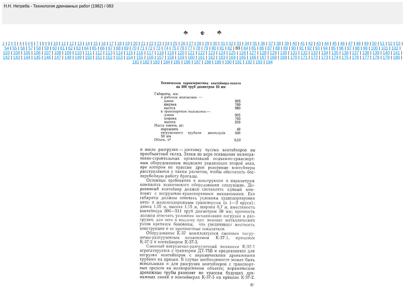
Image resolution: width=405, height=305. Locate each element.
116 (139, 53)
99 (365, 48)
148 (68, 57)
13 (79, 43)
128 (263, 53)
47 (350, 43)
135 (334, 53)
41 (302, 43)
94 (325, 48)
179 (386, 57)
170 (293, 57)
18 (119, 43)
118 (160, 53)
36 (262, 43)
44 (326, 43)
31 (223, 43)
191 (238, 62)
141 (396, 53)
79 (206, 48)
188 (207, 62)
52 (390, 43)
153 (119, 57)
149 (78, 57)
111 (88, 53)
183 (156, 62)
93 (317, 48)
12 (71, 43)
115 (129, 53)
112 (98, 53)
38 (278, 43)
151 (98, 57)
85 (253, 48)
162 (211, 57)
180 (396, 57)
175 (345, 57)
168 (273, 57)
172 (314, 57)
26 (183, 43)
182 (146, 62)
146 (47, 57)
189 (217, 62)
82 (230, 48)
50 (374, 43)
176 (355, 57)
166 (252, 57)
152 (109, 57)
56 (22, 48)
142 (6, 57)
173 (324, 57)
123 (211, 53)
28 (199, 43)
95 (333, 48)
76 (182, 48)
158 (170, 57)
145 (37, 57)
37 (270, 43)
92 (309, 48)
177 (365, 57)
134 (324, 53)
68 (118, 48)
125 (232, 53)
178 (375, 57)
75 (174, 48)
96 (341, 48)
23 (159, 43)
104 (16, 53)
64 (86, 48)
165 (242, 57)
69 (126, 48)
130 (283, 53)
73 (158, 48)
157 (160, 57)
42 (310, 43)
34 (247, 43)
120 (180, 53)
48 (358, 43)
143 (16, 57)
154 (129, 57)
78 (198, 48)
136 (345, 53)
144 (27, 57)
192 (248, 62)
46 (342, 43)
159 (180, 57)
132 (304, 53)
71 (142, 48)
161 (201, 57)
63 (78, 48)
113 (109, 53)
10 (55, 43)
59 (46, 48)
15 (95, 43)
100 (374, 48)
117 (150, 53)
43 (318, 43)
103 (6, 53)
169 (283, 57)
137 (355, 53)
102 (395, 48)
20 (135, 43)
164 (232, 57)
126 (242, 53)
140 (386, 53)
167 (263, 57)
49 (366, 43)
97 (349, 48)
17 (111, 43)
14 (87, 43)
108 (57, 53)
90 (293, 48)
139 (375, 53)
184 (166, 62)
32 (231, 43)
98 (357, 48)
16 (103, 43)
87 (269, 48)
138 (365, 53)
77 (190, 48)
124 (222, 53)
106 (37, 53)
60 (54, 48)
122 (201, 53)
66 (102, 48)
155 (139, 57)
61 (62, 48)
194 (269, 62)
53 (398, 43)
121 (191, 53)
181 (135, 62)
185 (176, 62)
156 (150, 57)
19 (127, 43)
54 (6, 48)
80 (214, 48)
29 (207, 43)
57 (30, 48)
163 (222, 57)
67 (110, 48)
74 (166, 48)
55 (14, 48)
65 (94, 48)
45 (334, 43)
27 (191, 43)
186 (187, 62)
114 (119, 53)
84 (246, 48)
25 (175, 43)
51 (382, 43)
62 (70, 48)
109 (68, 53)
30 (215, 43)
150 (88, 57)
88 (277, 48)
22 (151, 43)
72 (150, 48)
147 (57, 57)
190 (228, 62)
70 (134, 48)
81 (222, 48)
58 (38, 48)
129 (273, 53)
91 (301, 48)
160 (191, 57)
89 (285, 48)
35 (255, 43)
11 (63, 43)
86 (261, 48)
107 (47, 53)
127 (252, 53)
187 (197, 62)
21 (143, 43)
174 (334, 57)
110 (78, 53)
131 (293, 53)
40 (294, 43)
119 (170, 53)
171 (304, 57)
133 (314, 53)
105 (27, 53)
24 (167, 43)
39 (286, 43)
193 (258, 62)
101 (384, 48)
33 (239, 43)
